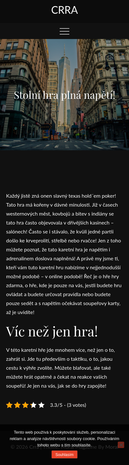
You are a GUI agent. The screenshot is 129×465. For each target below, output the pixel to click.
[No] (121, 445)
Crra (64, 10)
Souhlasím (65, 455)
